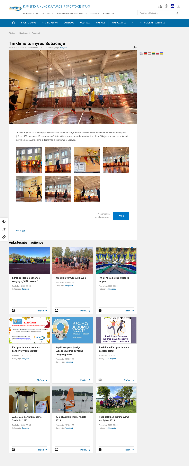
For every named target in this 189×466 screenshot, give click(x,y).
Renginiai (36, 33)
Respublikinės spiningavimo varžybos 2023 (114, 419)
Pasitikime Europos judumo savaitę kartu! (114, 349)
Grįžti (22, 230)
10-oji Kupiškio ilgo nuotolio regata (114, 280)
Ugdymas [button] (85, 23)
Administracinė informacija (72, 13)
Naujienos (23, 33)
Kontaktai (108, 13)
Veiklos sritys (30, 13)
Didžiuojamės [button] (118, 23)
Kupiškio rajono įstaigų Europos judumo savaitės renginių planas (69, 351)
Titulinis (12, 33)
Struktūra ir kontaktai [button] (152, 23)
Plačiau (40, 311)
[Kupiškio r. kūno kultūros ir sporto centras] (16, 7)
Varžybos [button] (69, 23)
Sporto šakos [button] (28, 23)
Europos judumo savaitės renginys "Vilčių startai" (26, 349)
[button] (160, 6)
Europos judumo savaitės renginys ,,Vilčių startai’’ (26, 280)
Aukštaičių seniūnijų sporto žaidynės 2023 (27, 419)
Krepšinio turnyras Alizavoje (71, 278)
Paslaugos (48, 13)
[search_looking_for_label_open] (177, 13)
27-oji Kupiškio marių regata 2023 (71, 419)
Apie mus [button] (100, 23)
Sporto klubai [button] (50, 23)
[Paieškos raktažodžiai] (158, 12)
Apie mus (94, 13)
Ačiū (121, 216)
